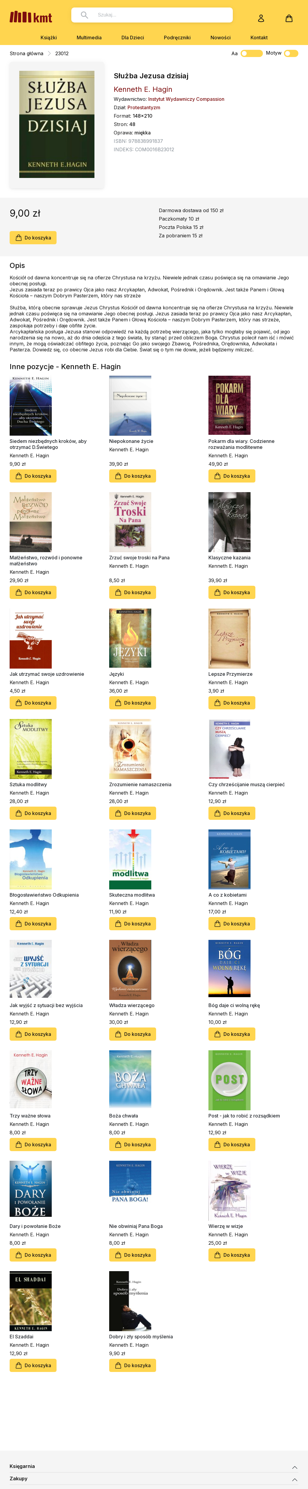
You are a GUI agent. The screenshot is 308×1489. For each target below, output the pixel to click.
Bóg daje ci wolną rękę (234, 1005)
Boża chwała (123, 1116)
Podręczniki (177, 38)
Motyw (282, 53)
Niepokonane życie (131, 441)
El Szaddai (21, 1337)
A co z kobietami (227, 895)
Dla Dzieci (133, 38)
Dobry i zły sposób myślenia (141, 1337)
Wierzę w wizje (225, 1226)
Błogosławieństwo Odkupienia (44, 895)
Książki (49, 38)
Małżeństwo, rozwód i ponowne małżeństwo (46, 561)
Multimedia (89, 38)
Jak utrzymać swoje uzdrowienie (47, 674)
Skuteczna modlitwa (132, 895)
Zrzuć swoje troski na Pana (139, 558)
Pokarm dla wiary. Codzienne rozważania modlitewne (241, 444)
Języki (116, 674)
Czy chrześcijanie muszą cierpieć (246, 784)
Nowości (221, 38)
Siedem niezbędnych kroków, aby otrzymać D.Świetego (48, 444)
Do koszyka (33, 237)
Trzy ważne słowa (30, 1116)
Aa (234, 53)
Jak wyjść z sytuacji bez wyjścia (46, 1005)
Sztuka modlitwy (28, 784)
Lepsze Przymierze (230, 674)
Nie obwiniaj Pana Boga (136, 1226)
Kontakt (259, 38)
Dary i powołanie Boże (35, 1226)
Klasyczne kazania (229, 558)
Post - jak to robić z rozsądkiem (244, 1116)
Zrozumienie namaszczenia (140, 784)
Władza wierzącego (132, 1005)
